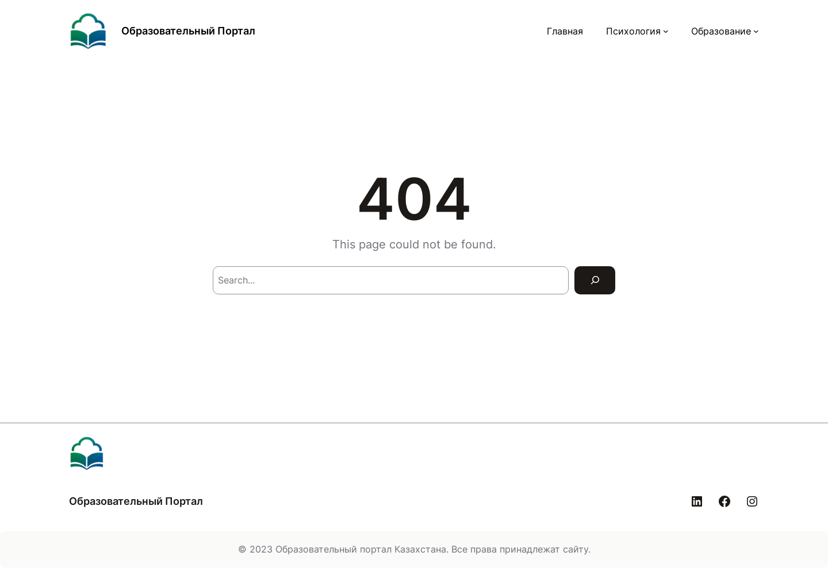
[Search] (594, 280)
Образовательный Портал (188, 31)
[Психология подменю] (666, 31)
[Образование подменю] (756, 31)
